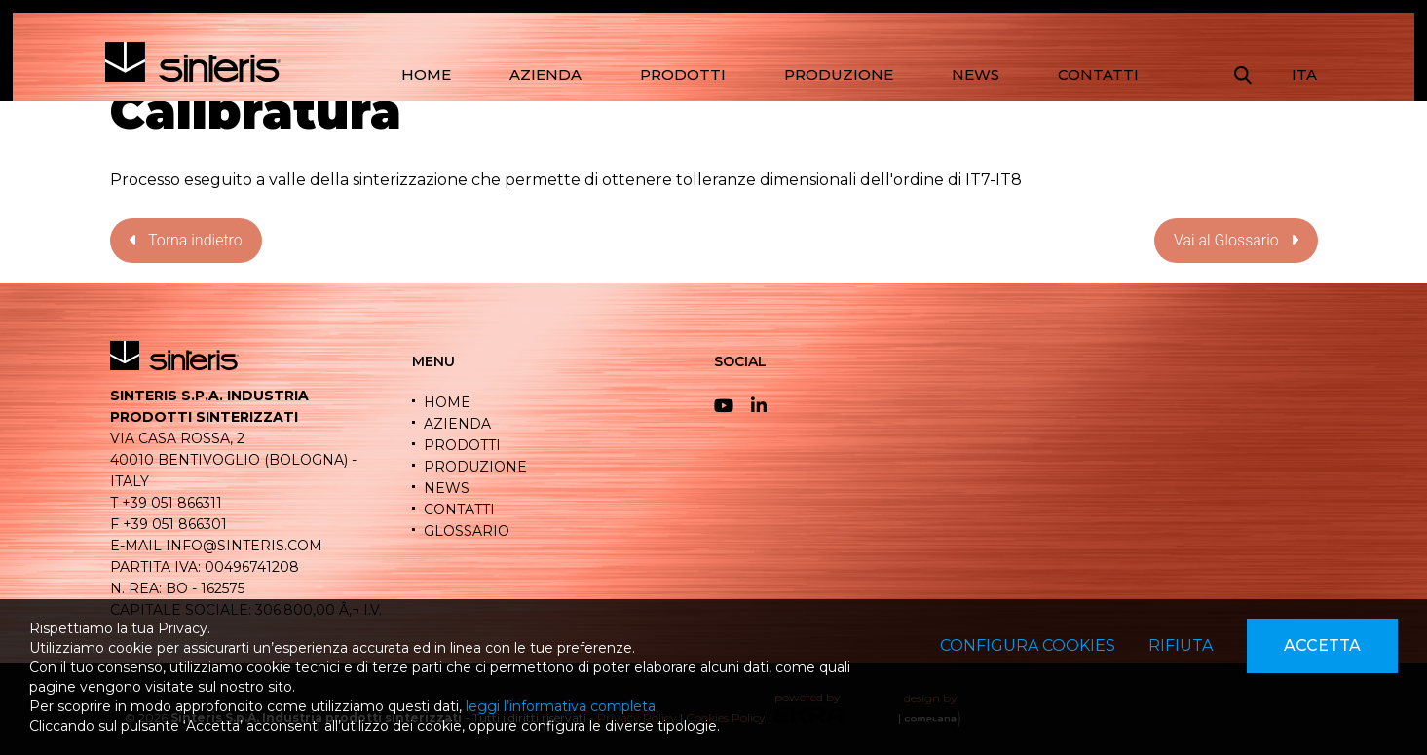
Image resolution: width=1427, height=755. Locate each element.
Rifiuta (1180, 645)
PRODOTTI (683, 74)
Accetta (1322, 645)
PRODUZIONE (838, 74)
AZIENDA (545, 74)
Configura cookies (1027, 645)
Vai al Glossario (1236, 240)
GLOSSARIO (466, 531)
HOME (426, 74)
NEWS (975, 74)
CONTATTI (1098, 74)
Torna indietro (186, 240)
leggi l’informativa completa (561, 706)
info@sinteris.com (244, 545)
